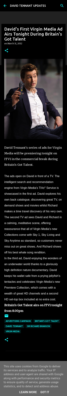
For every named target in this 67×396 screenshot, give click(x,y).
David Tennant (14, 326)
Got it (44, 392)
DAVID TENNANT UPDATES (28, 5)
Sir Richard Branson (38, 326)
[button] (6, 50)
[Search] (62, 5)
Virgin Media (12, 331)
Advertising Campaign (18, 321)
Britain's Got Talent (47, 321)
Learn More (28, 392)
